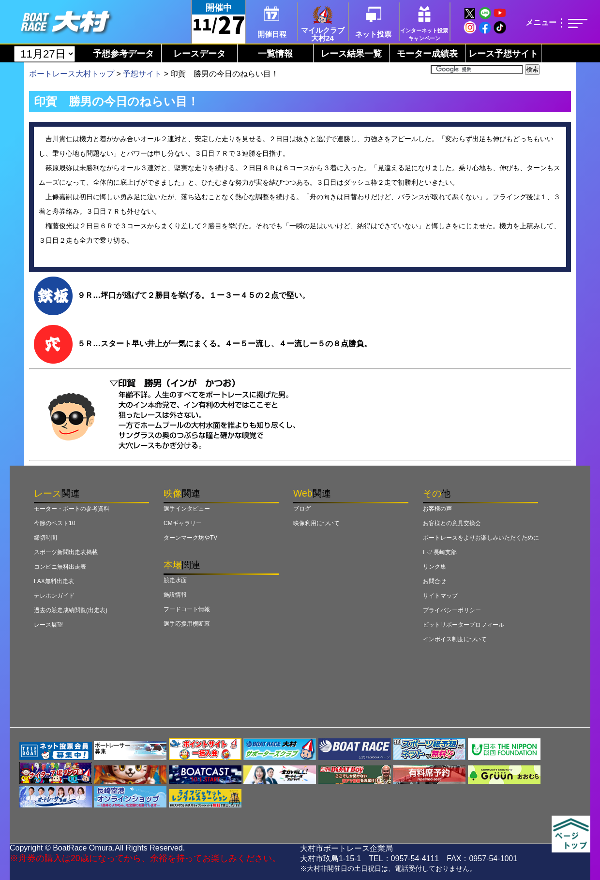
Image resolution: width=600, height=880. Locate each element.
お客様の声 (437, 508)
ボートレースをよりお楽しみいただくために (481, 537)
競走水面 (175, 580)
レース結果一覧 (351, 54)
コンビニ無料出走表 (60, 566)
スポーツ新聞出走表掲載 (66, 552)
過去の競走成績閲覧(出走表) (70, 610)
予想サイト (142, 74)
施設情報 (175, 594)
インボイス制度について (455, 639)
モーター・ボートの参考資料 (71, 508)
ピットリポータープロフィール (463, 624)
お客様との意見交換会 (452, 523)
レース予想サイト (503, 54)
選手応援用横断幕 (187, 623)
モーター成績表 (427, 54)
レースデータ (199, 54)
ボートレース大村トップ (71, 74)
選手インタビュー (187, 508)
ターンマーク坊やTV (190, 537)
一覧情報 (275, 54)
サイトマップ (440, 595)
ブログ (302, 508)
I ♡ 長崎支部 (440, 552)
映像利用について (316, 523)
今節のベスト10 (54, 523)
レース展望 (48, 624)
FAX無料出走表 (54, 581)
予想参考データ (123, 54)
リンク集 (434, 566)
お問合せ (434, 581)
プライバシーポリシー (452, 610)
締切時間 (45, 537)
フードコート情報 (187, 609)
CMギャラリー (183, 523)
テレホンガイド (54, 595)
